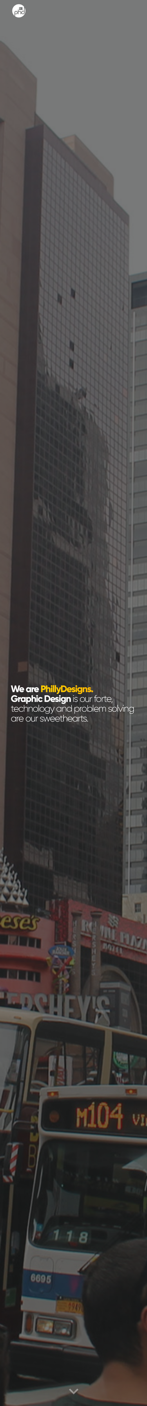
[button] (73, 1391)
